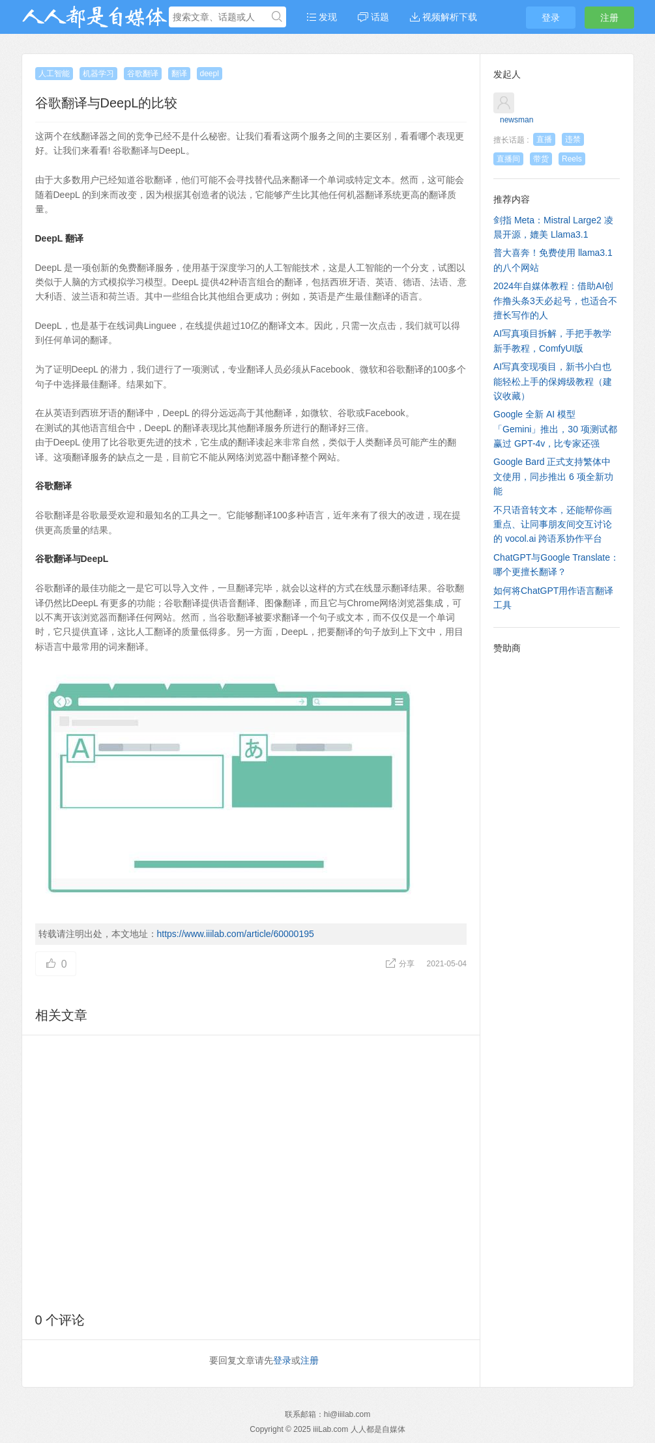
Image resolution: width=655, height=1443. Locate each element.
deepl (209, 73)
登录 (551, 17)
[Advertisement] (251, 1171)
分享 (401, 963)
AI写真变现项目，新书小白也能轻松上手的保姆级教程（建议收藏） (552, 381)
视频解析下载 (443, 17)
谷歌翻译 (142, 73)
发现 (322, 17)
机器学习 (98, 73)
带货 (541, 158)
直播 (544, 139)
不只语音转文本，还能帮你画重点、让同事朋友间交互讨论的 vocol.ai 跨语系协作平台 (552, 524)
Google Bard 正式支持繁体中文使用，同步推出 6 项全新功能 (553, 476)
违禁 (573, 139)
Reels (572, 158)
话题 (373, 17)
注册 (609, 17)
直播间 (508, 158)
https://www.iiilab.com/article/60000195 (235, 934)
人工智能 (54, 73)
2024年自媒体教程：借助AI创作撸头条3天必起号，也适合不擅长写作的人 (555, 300)
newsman (516, 119)
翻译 (179, 73)
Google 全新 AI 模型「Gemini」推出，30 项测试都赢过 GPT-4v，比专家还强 (555, 429)
